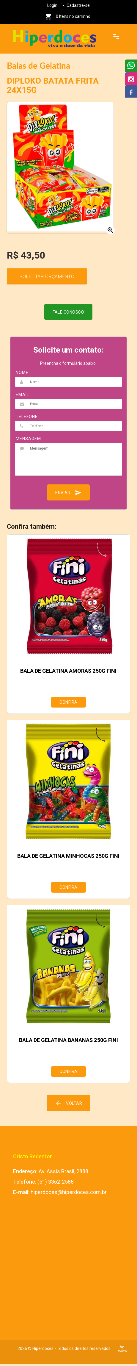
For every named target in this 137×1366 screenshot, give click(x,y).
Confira (68, 704)
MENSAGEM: (29, 440)
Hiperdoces (42, 1350)
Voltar (68, 1105)
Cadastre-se (78, 5)
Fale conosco (68, 314)
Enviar (68, 494)
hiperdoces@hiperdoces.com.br (69, 1194)
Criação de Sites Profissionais (122, 1351)
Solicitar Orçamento (47, 278)
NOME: (23, 374)
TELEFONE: (27, 418)
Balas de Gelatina (38, 65)
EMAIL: (23, 396)
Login (52, 5)
